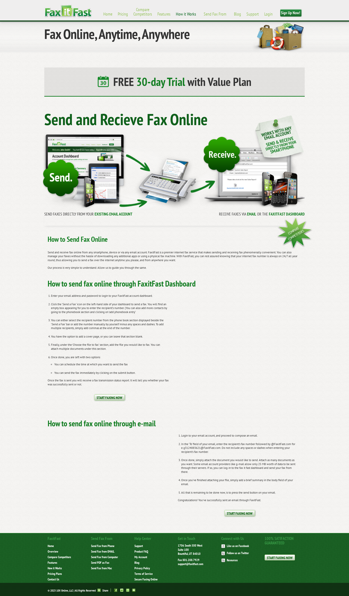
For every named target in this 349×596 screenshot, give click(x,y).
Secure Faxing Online (146, 579)
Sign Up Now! (290, 12)
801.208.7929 (191, 560)
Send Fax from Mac (101, 568)
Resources (229, 560)
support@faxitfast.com (190, 564)
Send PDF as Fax (100, 563)
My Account (140, 557)
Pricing (123, 14)
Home (107, 14)
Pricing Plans (55, 574)
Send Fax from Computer (104, 557)
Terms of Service (143, 574)
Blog (237, 14)
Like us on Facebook (235, 546)
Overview (53, 551)
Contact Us (53, 579)
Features (163, 14)
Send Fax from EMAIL (102, 551)
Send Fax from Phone (102, 546)
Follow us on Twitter (235, 553)
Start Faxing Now (109, 397)
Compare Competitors (142, 11)
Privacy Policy (142, 568)
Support (252, 14)
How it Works (186, 14)
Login (268, 14)
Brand (68, 11)
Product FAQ (141, 551)
